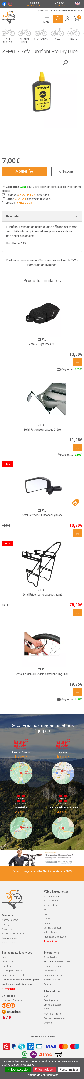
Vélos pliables (51, 932)
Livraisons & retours (12, 1000)
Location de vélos (52, 966)
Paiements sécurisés (42, 1036)
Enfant (47, 923)
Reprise (47, 984)
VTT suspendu (51, 896)
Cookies (48, 1023)
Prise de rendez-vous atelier (57, 961)
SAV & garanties (52, 1000)
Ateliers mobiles (52, 979)
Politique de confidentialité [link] (41, 1075)
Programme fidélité (53, 975)
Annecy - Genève (10, 920)
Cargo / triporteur (52, 927)
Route (47, 914)
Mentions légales (52, 1014)
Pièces (5, 957)
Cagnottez (69, 369)
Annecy (5, 924)
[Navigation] (46, 19)
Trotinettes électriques (55, 936)
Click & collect (51, 957)
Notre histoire (8, 942)
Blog (46, 995)
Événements (50, 970)
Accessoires (8, 961)
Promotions (50, 941)
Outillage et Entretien (12, 970)
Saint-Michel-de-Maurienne (15, 933)
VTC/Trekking (51, 905)
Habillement (8, 966)
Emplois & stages (53, 1004)
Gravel (47, 918)
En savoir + (21, 756)
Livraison (11, 202)
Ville (46, 909)
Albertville (7, 929)
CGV (46, 1009)
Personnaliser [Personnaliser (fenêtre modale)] (69, 1069)
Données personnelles (55, 1018)
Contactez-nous (9, 938)
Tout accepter (18, 1069)
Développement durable (13, 975)
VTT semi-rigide (51, 900)
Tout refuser (44, 1069)
